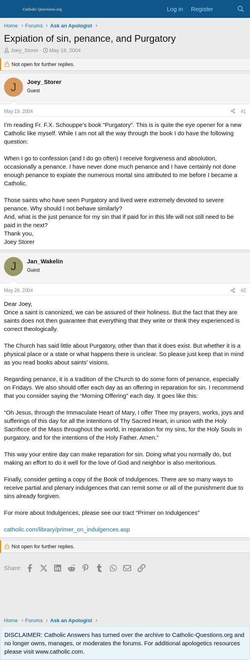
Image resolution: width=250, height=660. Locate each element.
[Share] (233, 111)
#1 (243, 111)
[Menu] (11, 9)
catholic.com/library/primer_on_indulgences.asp (67, 529)
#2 (243, 290)
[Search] (240, 9)
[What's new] (225, 9)
